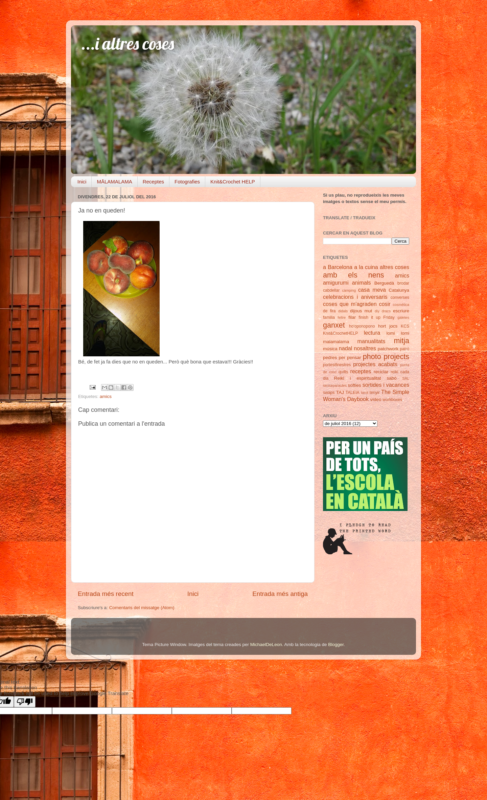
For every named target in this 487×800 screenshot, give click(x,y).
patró (404, 349)
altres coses (394, 267)
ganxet (334, 325)
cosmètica (401, 305)
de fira (329, 311)
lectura (372, 333)
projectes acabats (375, 364)
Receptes (153, 181)
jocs (393, 326)
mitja (401, 340)
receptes (360, 371)
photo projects (386, 356)
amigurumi (336, 283)
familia (329, 317)
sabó (391, 378)
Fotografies (187, 181)
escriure (401, 310)
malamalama (336, 341)
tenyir (375, 392)
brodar (403, 283)
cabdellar (331, 290)
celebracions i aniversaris (355, 297)
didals (343, 311)
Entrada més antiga (280, 593)
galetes (403, 317)
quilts (343, 372)
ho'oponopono (362, 326)
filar (352, 317)
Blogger (336, 644)
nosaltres (365, 348)
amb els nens (353, 275)
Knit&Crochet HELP (232, 181)
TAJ (340, 392)
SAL (405, 378)
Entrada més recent (106, 593)
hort (382, 326)
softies (354, 385)
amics (106, 396)
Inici (82, 181)
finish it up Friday (377, 317)
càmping (349, 290)
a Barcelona (337, 267)
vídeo (375, 399)
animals (361, 283)
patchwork (388, 348)
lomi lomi (398, 333)
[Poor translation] (25, 701)
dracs (386, 311)
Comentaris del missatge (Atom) (142, 607)
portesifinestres (337, 364)
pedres (330, 357)
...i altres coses (127, 43)
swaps (328, 392)
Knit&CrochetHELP (340, 333)
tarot (364, 393)
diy (377, 311)
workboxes (392, 399)
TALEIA (353, 392)
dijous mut (361, 310)
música (330, 348)
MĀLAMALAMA (114, 181)
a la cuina (366, 267)
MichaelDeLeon (266, 644)
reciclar (381, 371)
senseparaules (335, 385)
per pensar (350, 357)
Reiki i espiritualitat (357, 378)
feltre (342, 317)
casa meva (372, 290)
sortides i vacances (386, 385)
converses (400, 297)
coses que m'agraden (350, 304)
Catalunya (399, 290)
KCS (405, 326)
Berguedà (384, 283)
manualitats (371, 341)
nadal (345, 348)
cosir (384, 304)
